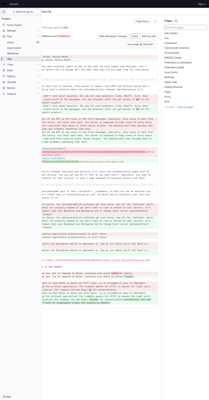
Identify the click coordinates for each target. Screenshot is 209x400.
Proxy (167, 96)
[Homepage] (4, 4)
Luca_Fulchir (171, 72)
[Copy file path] (75, 48)
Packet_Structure (173, 87)
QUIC (167, 101)
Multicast (169, 77)
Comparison (170, 43)
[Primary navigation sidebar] (4, 11)
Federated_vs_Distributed (178, 62)
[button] (142, 21)
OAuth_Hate (170, 82)
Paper (167, 91)
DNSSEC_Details (173, 57)
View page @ (140, 47)
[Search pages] (185, 27)
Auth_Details (170, 33)
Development (171, 52)
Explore (14, 4)
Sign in (201, 4)
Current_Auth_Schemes (176, 47)
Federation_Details (174, 67)
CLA (166, 38)
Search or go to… (24, 11)
